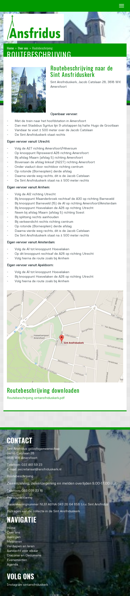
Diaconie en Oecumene (24, 555)
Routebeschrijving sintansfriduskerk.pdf (36, 398)
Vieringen (14, 537)
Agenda (12, 564)
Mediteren (14, 541)
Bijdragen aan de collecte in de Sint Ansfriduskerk (43, 511)
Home (10, 48)
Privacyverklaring (19, 497)
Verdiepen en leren (21, 546)
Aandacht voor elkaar (22, 551)
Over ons (23, 48)
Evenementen (17, 560)
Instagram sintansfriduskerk (27, 584)
